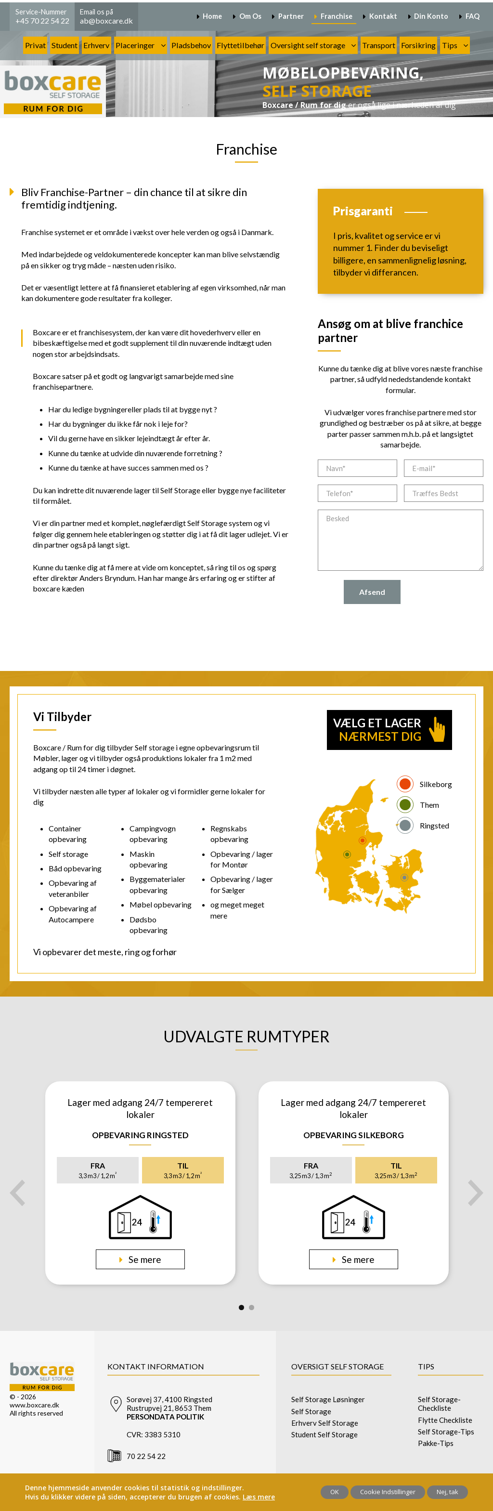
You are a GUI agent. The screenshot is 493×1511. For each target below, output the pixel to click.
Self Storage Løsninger (328, 1399)
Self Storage (311, 1411)
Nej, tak (447, 1491)
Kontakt (383, 16)
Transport (378, 45)
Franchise (336, 16)
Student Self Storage (324, 1434)
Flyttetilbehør (240, 45)
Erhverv (96, 45)
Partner (291, 16)
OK (334, 1491)
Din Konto (431, 16)
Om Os (250, 16)
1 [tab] (241, 1307)
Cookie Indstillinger (387, 1491)
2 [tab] (251, 1307)
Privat (35, 45)
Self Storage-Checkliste (439, 1403)
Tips (449, 45)
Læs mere (259, 1496)
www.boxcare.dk (34, 1405)
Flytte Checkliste (445, 1420)
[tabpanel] (140, 1183)
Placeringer (135, 45)
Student (65, 45)
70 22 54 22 (146, 1456)
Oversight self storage (308, 45)
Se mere (144, 1259)
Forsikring (418, 45)
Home (212, 16)
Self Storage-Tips (446, 1431)
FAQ (473, 16)
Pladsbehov (191, 45)
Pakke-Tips (436, 1443)
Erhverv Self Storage (324, 1423)
